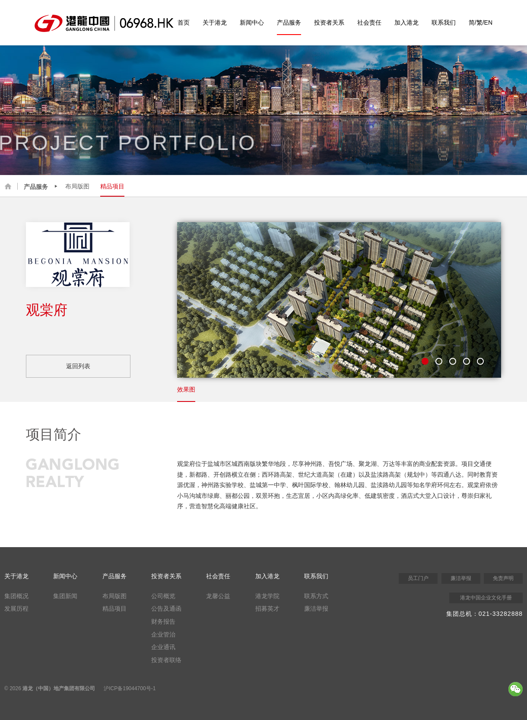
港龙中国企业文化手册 (486, 598)
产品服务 (289, 22)
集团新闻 (65, 596)
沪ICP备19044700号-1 (130, 688)
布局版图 (77, 186)
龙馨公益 (218, 596)
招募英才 (267, 608)
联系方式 (316, 596)
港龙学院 (267, 596)
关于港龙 (215, 22)
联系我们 (444, 22)
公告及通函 (166, 608)
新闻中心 (252, 22)
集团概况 (16, 596)
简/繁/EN (480, 22)
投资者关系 (329, 22)
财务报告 (163, 621)
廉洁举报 (316, 608)
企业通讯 (163, 647)
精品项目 (112, 186)
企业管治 (163, 634)
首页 (184, 22)
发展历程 (16, 608)
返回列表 (78, 366)
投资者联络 (166, 659)
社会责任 (369, 22)
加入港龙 (406, 22)
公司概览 (163, 596)
